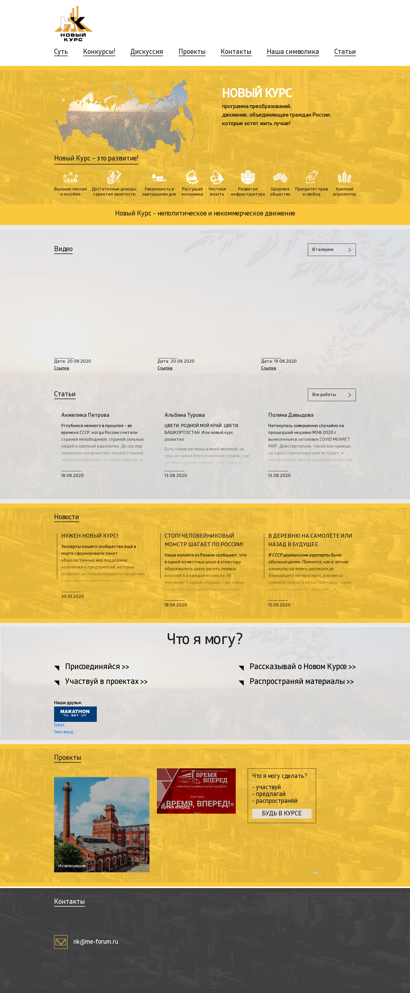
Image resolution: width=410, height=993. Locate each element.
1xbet (59, 725)
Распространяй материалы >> (301, 682)
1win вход (63, 732)
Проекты (192, 52)
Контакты (236, 52)
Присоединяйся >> (97, 667)
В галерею (322, 249)
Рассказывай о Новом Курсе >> (302, 667)
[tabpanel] (186, 824)
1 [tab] (315, 874)
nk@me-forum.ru (86, 942)
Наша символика (293, 52)
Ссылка (61, 368)
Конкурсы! (99, 52)
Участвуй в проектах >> (106, 682)
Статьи (345, 52)
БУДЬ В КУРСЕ (282, 814)
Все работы (324, 395)
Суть (61, 52)
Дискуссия (146, 52)
